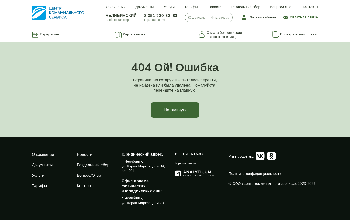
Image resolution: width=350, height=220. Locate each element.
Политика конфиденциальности (255, 173)
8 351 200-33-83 (160, 15)
